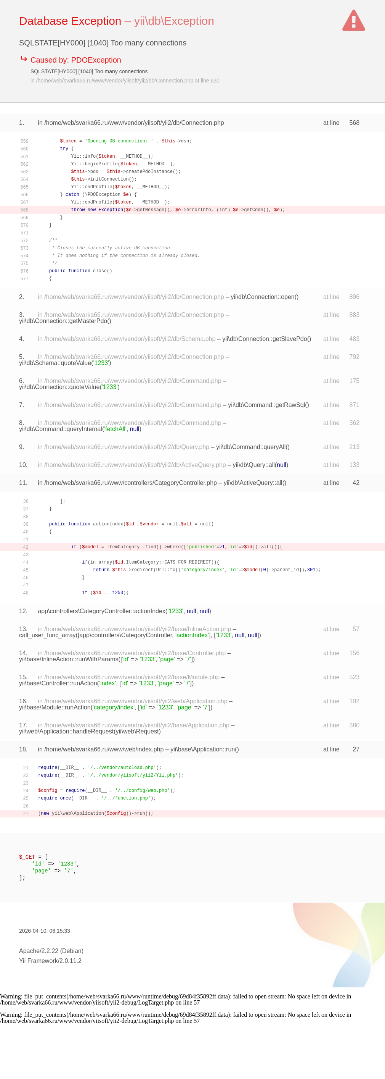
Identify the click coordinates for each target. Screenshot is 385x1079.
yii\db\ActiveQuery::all (253, 483)
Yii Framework (38, 961)
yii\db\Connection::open (263, 297)
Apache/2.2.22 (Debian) (51, 951)
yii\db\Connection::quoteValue (59, 387)
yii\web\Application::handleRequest (66, 731)
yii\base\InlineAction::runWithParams (69, 659)
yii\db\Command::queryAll (251, 447)
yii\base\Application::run (202, 749)
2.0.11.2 (70, 961)
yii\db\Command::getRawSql (266, 405)
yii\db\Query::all (254, 465)
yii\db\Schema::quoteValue (55, 363)
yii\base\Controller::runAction (58, 683)
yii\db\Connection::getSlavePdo (264, 339)
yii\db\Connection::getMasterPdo (63, 321)
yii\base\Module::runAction (55, 707)
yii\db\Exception (174, 21)
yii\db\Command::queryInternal (60, 429)
